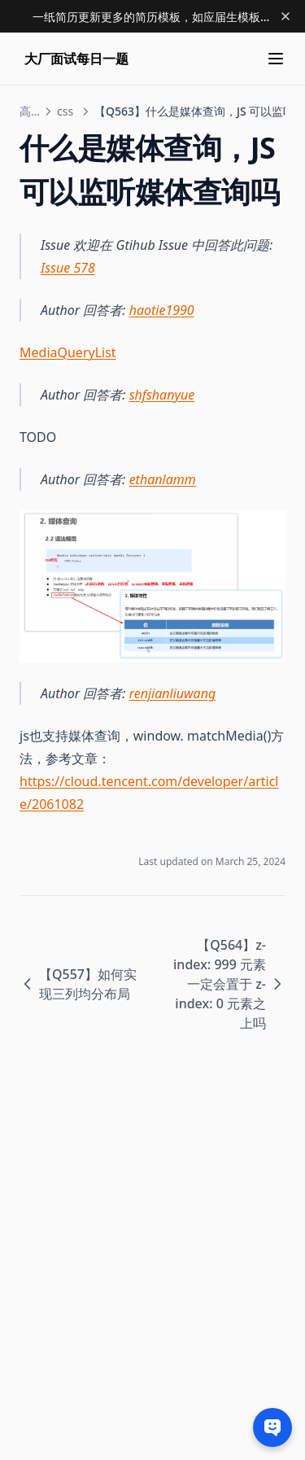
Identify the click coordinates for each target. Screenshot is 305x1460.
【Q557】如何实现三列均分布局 (78, 984)
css (65, 111)
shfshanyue (162, 395)
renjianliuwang (172, 693)
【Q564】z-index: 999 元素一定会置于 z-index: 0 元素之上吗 (229, 984)
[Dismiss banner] (285, 16)
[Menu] (275, 58)
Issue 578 (68, 268)
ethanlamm (162, 479)
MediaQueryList (68, 352)
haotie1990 (161, 310)
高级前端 (29, 111)
